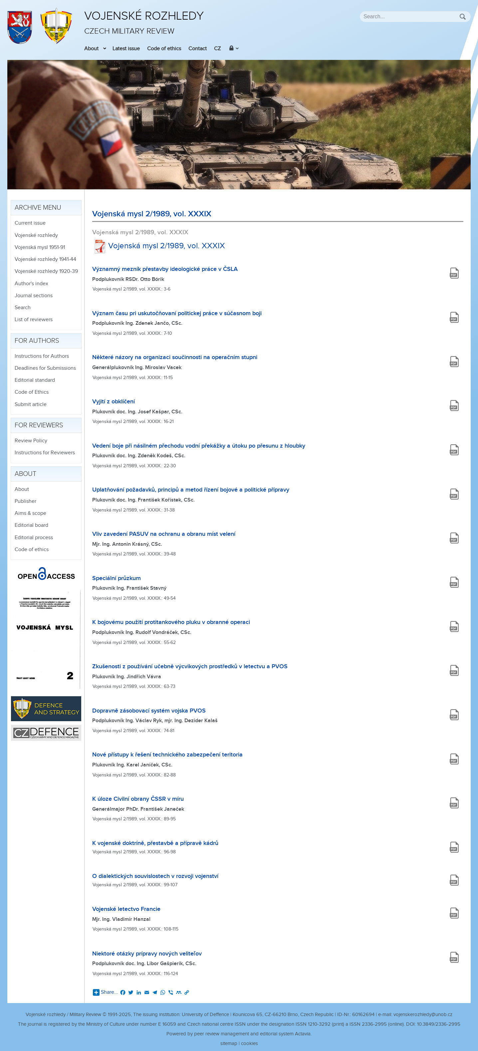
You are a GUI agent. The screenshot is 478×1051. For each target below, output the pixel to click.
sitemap (228, 1043)
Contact (197, 49)
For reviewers (39, 425)
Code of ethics (164, 49)
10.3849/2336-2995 (438, 1024)
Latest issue (126, 49)
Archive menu (38, 208)
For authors (37, 341)
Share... (105, 992)
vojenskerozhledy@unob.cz (422, 1014)
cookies (249, 1043)
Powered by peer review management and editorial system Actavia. (239, 1034)
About (91, 49)
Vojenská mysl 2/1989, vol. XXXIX (158, 246)
